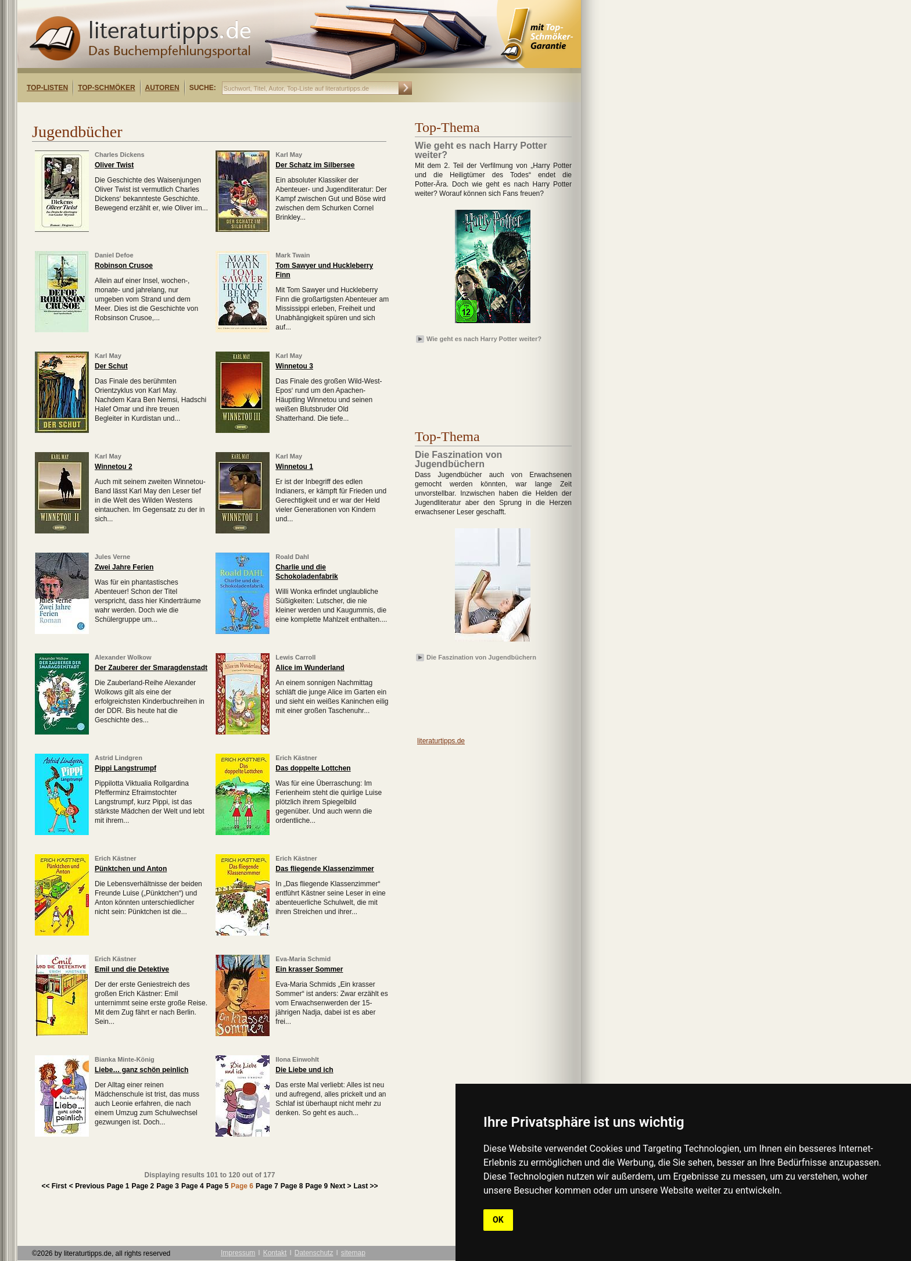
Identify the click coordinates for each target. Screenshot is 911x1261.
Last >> (366, 1186)
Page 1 (118, 1186)
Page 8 (292, 1186)
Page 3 (167, 1186)
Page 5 (217, 1186)
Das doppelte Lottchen (312, 768)
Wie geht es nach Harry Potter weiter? (483, 338)
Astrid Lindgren (118, 757)
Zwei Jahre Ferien (124, 567)
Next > (340, 1186)
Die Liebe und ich (304, 1070)
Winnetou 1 (294, 467)
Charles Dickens (120, 154)
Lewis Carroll (295, 657)
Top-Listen (47, 88)
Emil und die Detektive (132, 969)
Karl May (288, 154)
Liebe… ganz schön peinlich (141, 1070)
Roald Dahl (292, 556)
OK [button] (498, 1219)
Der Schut (111, 366)
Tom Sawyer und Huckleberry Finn (324, 270)
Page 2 (143, 1186)
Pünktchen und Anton (131, 869)
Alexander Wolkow (123, 657)
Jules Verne (112, 556)
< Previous (87, 1186)
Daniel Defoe (114, 255)
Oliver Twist (114, 165)
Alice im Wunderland (309, 668)
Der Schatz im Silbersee (314, 165)
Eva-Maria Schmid (303, 958)
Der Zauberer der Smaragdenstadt (151, 668)
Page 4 (192, 1186)
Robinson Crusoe (124, 265)
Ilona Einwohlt (297, 1059)
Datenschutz (314, 1253)
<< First (53, 1186)
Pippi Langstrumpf (125, 768)
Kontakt (275, 1253)
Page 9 (316, 1186)
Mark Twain (292, 255)
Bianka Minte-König (125, 1059)
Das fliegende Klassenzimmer (324, 869)
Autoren (162, 88)
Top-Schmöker (106, 88)
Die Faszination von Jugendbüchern (481, 657)
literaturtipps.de (441, 741)
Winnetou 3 (294, 366)
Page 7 (267, 1186)
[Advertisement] (167, 112)
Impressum (238, 1253)
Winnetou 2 (113, 467)
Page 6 (242, 1186)
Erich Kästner (296, 757)
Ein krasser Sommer (309, 969)
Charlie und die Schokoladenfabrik (306, 572)
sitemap (353, 1253)
